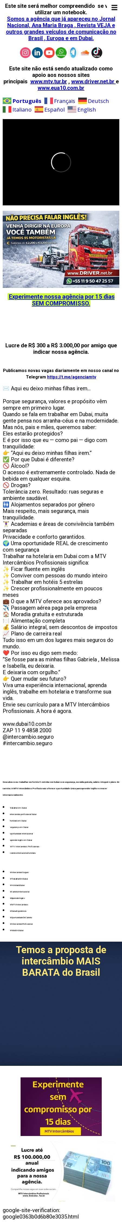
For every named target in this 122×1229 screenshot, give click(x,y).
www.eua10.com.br (61, 88)
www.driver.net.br (93, 81)
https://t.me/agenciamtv (71, 377)
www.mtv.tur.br (48, 81)
